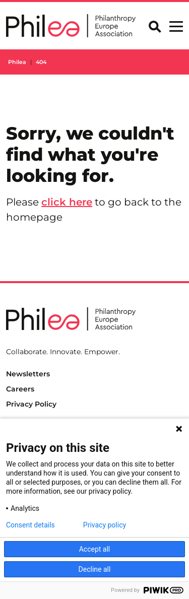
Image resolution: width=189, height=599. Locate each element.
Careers (20, 389)
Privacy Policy (31, 404)
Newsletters (28, 374)
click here (66, 202)
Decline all (95, 569)
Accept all (94, 549)
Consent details (30, 525)
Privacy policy (104, 525)
